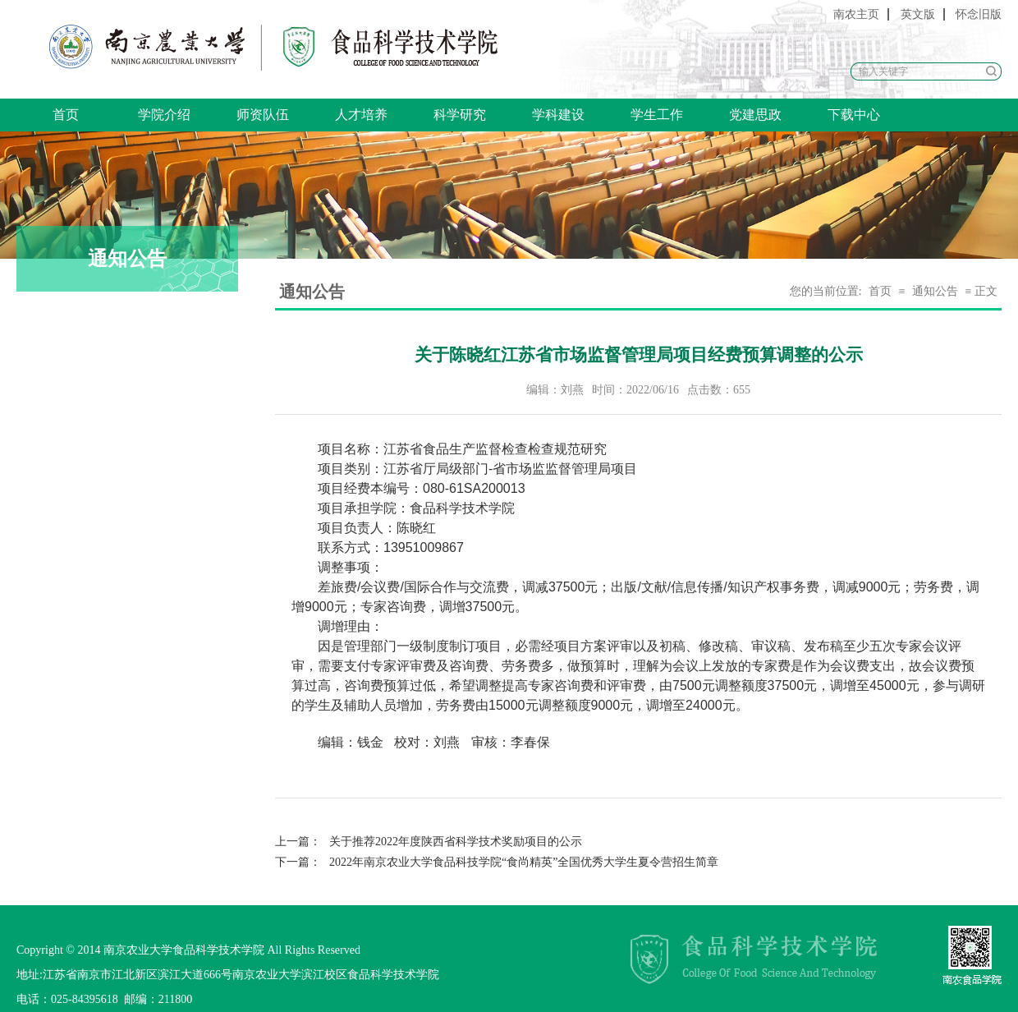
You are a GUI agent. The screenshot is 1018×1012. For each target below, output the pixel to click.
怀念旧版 (979, 14)
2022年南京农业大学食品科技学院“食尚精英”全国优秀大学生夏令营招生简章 (496, 862)
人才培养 (361, 115)
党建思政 (755, 115)
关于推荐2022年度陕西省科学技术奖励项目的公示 (428, 841)
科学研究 (459, 115)
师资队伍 (262, 115)
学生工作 (657, 115)
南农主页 (856, 14)
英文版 (918, 14)
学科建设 (558, 115)
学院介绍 (164, 115)
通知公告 (935, 291)
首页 (66, 115)
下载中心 (854, 115)
